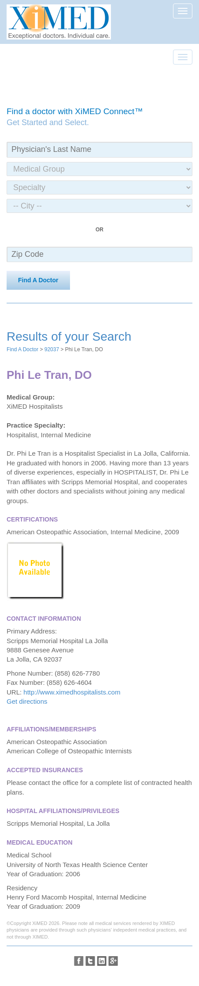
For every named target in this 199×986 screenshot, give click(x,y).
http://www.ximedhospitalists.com (71, 692)
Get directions (27, 701)
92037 (51, 349)
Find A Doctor (38, 280)
